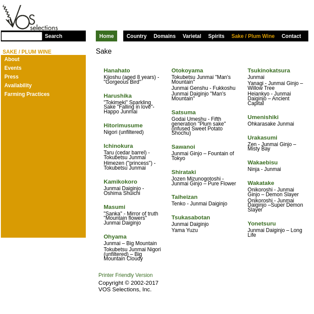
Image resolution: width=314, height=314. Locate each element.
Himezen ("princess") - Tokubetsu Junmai (129, 165)
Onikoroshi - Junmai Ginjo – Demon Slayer (273, 192)
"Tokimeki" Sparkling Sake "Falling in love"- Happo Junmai (129, 107)
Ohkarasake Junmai (271, 124)
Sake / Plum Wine (252, 36)
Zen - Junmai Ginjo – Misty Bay (272, 146)
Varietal (191, 36)
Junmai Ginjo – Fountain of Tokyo (203, 155)
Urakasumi (262, 137)
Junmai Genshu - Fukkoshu (204, 88)
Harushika (118, 95)
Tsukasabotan (191, 217)
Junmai (256, 77)
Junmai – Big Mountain (130, 243)
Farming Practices (27, 94)
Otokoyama (187, 70)
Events (12, 68)
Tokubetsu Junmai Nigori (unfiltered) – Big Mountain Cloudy (132, 254)
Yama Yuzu (185, 230)
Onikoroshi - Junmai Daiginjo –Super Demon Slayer (275, 205)
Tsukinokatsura (269, 70)
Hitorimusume (123, 125)
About (12, 59)
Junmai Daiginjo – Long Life (275, 232)
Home (106, 36)
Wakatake (261, 183)
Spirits (216, 36)
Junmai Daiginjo (190, 224)
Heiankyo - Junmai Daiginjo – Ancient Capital (269, 98)
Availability (18, 85)
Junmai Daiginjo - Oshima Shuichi (124, 190)
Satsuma (184, 112)
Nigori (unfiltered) (124, 132)
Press (11, 77)
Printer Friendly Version (125, 275)
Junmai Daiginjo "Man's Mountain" (199, 96)
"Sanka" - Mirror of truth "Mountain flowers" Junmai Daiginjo (131, 218)
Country (137, 36)
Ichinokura (118, 146)
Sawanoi (183, 146)
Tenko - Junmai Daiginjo (199, 204)
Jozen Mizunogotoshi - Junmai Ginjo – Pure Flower (204, 181)
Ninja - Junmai (264, 169)
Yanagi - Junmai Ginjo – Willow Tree (275, 85)
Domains (165, 36)
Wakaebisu (263, 162)
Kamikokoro (120, 181)
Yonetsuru (262, 223)
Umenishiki (263, 117)
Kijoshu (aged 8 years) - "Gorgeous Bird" (131, 79)
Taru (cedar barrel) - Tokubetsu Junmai (127, 155)
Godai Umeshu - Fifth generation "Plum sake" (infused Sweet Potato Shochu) (199, 126)
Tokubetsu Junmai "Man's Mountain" (201, 79)
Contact (291, 36)
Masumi (114, 207)
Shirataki (184, 172)
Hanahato (117, 70)
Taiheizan (185, 197)
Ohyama (115, 236)
